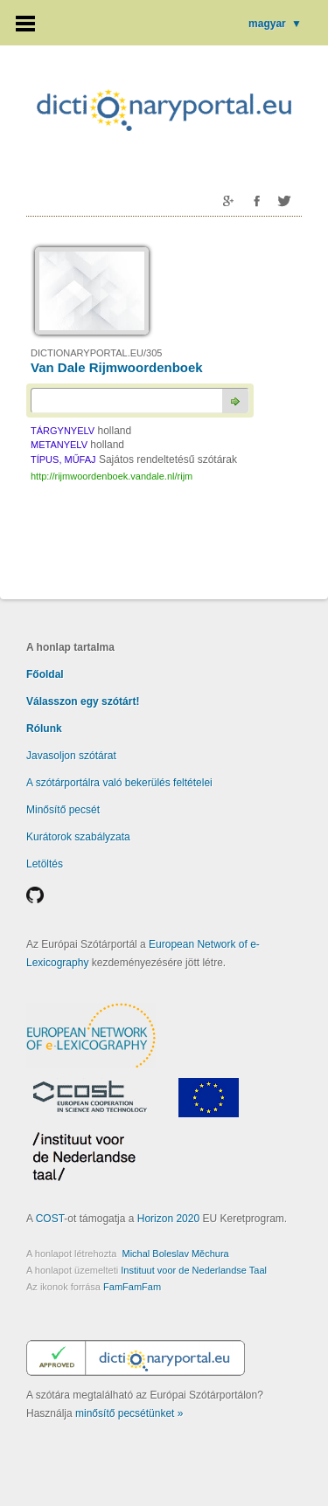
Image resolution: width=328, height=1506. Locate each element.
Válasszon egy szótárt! (82, 701)
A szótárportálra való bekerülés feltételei (119, 783)
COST (50, 1218)
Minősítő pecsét (63, 810)
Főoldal (45, 674)
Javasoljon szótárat (71, 756)
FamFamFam (132, 1286)
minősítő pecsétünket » (129, 1413)
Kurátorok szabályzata (78, 837)
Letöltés (44, 864)
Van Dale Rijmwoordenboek (117, 367)
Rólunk (44, 728)
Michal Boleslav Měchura (175, 1253)
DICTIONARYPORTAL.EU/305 (96, 353)
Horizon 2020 (168, 1218)
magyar (275, 23)
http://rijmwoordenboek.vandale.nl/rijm (111, 476)
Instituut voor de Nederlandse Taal (194, 1270)
